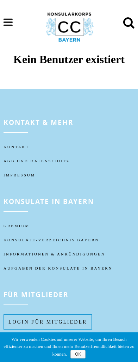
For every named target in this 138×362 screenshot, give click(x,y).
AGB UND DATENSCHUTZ (37, 161)
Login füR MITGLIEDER (47, 322)
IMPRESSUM (20, 175)
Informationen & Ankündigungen (54, 254)
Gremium (17, 226)
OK (78, 354)
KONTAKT (16, 147)
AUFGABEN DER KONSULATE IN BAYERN (58, 268)
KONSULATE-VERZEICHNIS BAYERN (51, 240)
